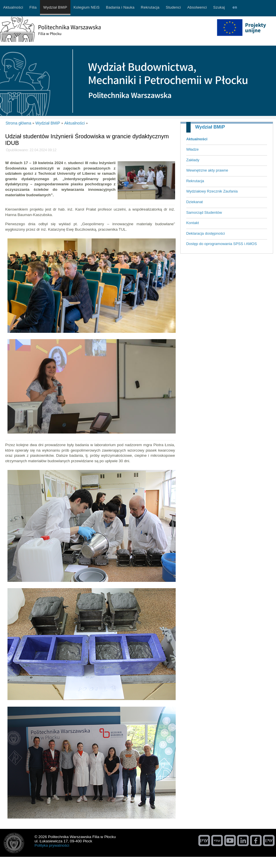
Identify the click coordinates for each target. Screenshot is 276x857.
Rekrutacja (195, 181)
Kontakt (192, 223)
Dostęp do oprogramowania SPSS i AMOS (221, 244)
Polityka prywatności (51, 845)
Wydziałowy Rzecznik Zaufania (212, 191)
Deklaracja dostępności (205, 233)
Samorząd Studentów (204, 212)
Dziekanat (194, 202)
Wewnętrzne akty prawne (207, 170)
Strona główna (18, 123)
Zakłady (193, 160)
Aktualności (197, 139)
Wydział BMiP (210, 127)
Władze (192, 149)
